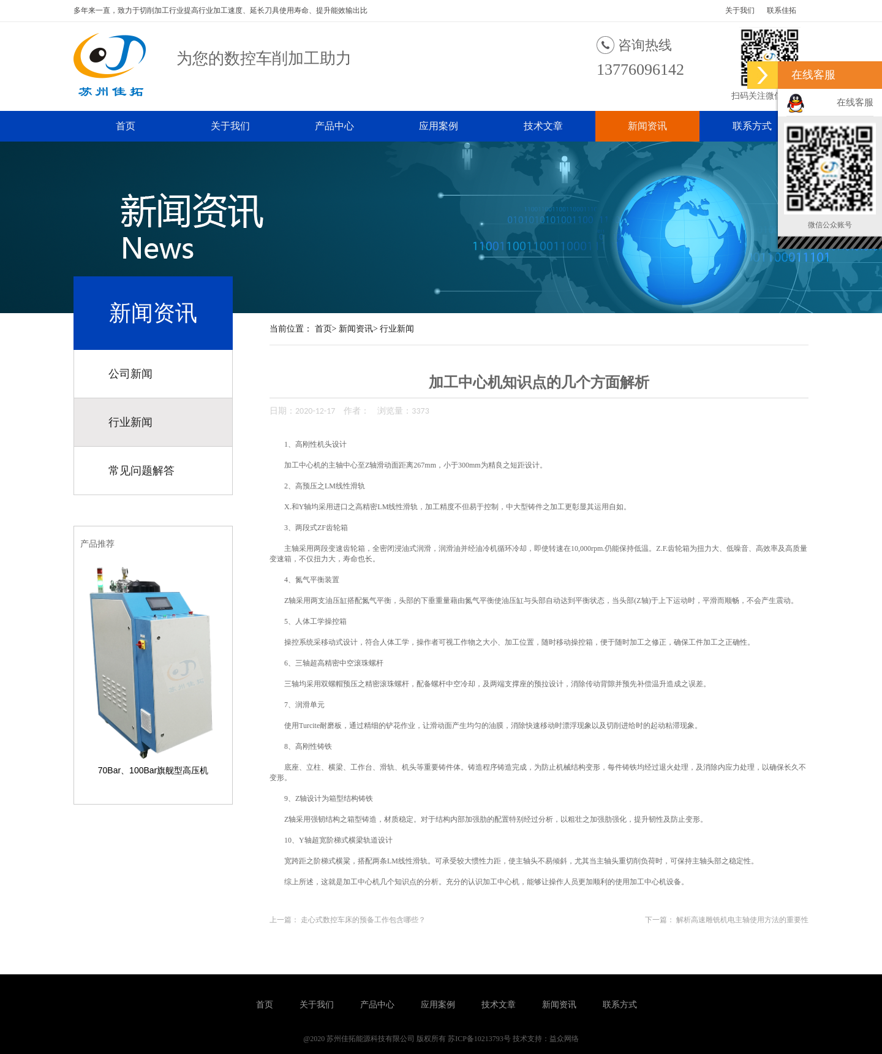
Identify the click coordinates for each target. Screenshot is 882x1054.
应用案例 (438, 126)
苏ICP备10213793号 (479, 1038)
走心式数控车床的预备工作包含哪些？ (363, 920)
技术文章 (543, 126)
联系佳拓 (781, 10)
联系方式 (752, 126)
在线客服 (855, 102)
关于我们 (740, 10)
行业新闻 (130, 422)
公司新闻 (130, 374)
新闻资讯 (647, 126)
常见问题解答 (141, 470)
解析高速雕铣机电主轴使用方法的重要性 (742, 920)
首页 (125, 126)
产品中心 (334, 126)
